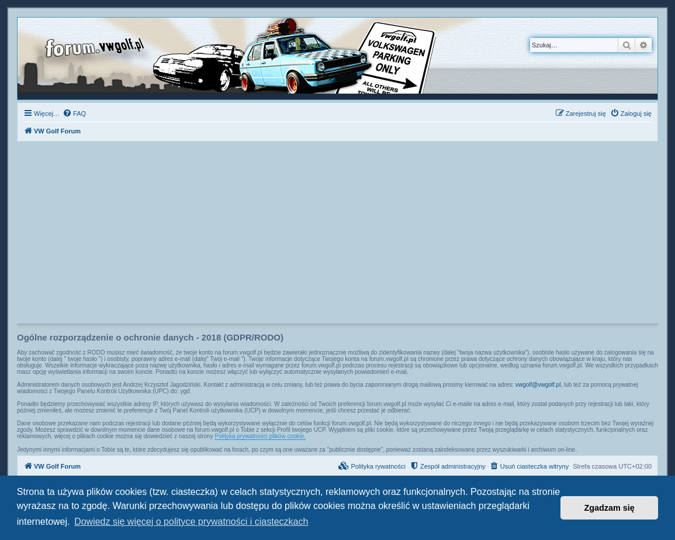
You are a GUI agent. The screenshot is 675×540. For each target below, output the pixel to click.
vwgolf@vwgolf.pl (537, 384)
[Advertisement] (337, 236)
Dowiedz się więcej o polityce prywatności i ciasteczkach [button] (191, 522)
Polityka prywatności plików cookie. (260, 436)
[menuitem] (74, 113)
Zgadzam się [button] (609, 508)
